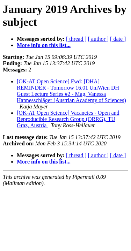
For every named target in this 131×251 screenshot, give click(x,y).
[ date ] (118, 39)
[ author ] (98, 39)
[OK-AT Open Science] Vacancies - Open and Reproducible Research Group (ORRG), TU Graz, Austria (68, 119)
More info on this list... (44, 45)
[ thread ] (76, 39)
